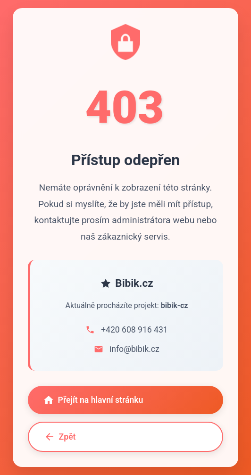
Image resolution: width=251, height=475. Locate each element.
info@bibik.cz (134, 349)
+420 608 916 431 (134, 330)
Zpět (60, 437)
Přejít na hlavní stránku (93, 400)
